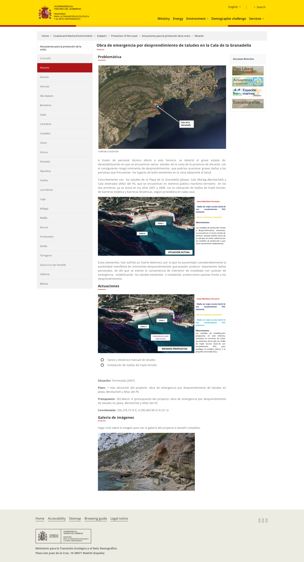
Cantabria (45, 124)
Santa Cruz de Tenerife (53, 265)
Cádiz (43, 114)
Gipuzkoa (45, 171)
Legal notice (119, 518)
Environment (196, 18)
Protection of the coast (124, 36)
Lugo (43, 199)
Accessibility (57, 518)
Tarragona (46, 255)
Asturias (44, 86)
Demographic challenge (228, 18)
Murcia (44, 227)
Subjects (102, 36)
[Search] (258, 7)
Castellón (45, 133)
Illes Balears (46, 96)
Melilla (43, 218)
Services (255, 18)
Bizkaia (44, 283)
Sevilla (43, 246)
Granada (45, 161)
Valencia (44, 274)
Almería (44, 77)
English (233, 7)
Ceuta (43, 142)
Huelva (44, 180)
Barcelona (45, 105)
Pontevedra (47, 236)
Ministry (164, 18)
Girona (44, 152)
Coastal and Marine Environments (72, 36)
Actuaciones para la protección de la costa (166, 36)
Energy (178, 18)
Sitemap (75, 518)
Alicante (199, 36)
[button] (208, 18)
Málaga (44, 208)
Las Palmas (46, 189)
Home (45, 36)
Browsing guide (96, 518)
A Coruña (45, 58)
